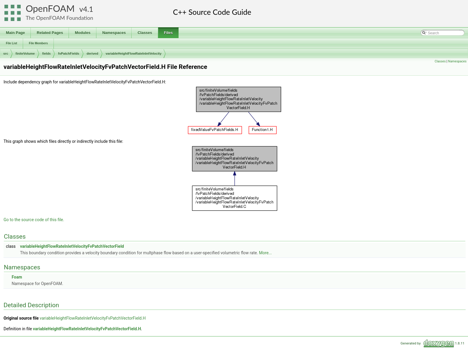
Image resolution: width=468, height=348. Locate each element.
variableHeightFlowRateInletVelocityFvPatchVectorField (72, 246)
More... (265, 252)
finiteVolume (25, 53)
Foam (17, 277)
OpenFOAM (50, 8)
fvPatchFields (68, 53)
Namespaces (457, 61)
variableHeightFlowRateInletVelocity (133, 53)
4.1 (88, 9)
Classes (440, 61)
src (5, 53)
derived (92, 53)
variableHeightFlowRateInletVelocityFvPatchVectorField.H (92, 318)
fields (46, 53)
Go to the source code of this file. (34, 219)
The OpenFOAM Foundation (59, 17)
